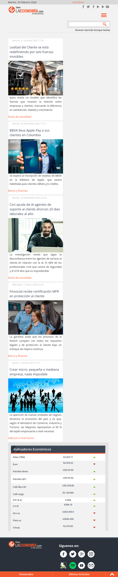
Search (103, 24)
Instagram (93, 6)
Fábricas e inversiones (21, 438)
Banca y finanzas (18, 190)
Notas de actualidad (20, 116)
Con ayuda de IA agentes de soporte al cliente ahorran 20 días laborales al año (35, 209)
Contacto (107, 6)
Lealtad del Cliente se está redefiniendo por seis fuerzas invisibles (31, 52)
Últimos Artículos (79, 574)
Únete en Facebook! (83, 6)
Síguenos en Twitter (88, 6)
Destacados (26, 574)
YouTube (98, 6)
